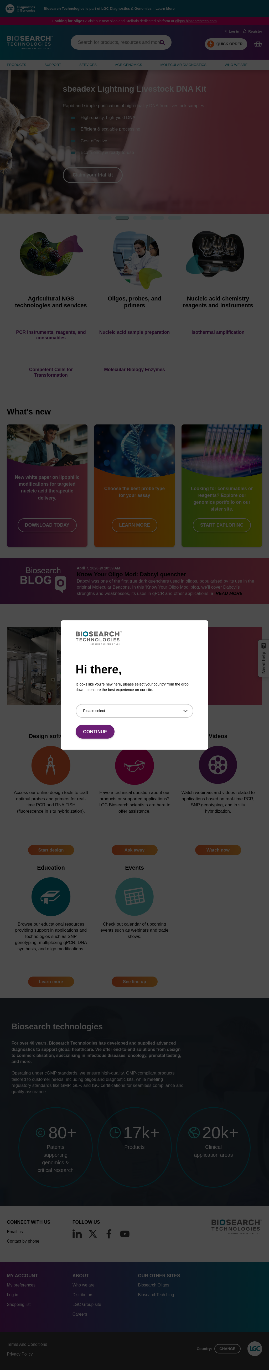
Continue (95, 731)
